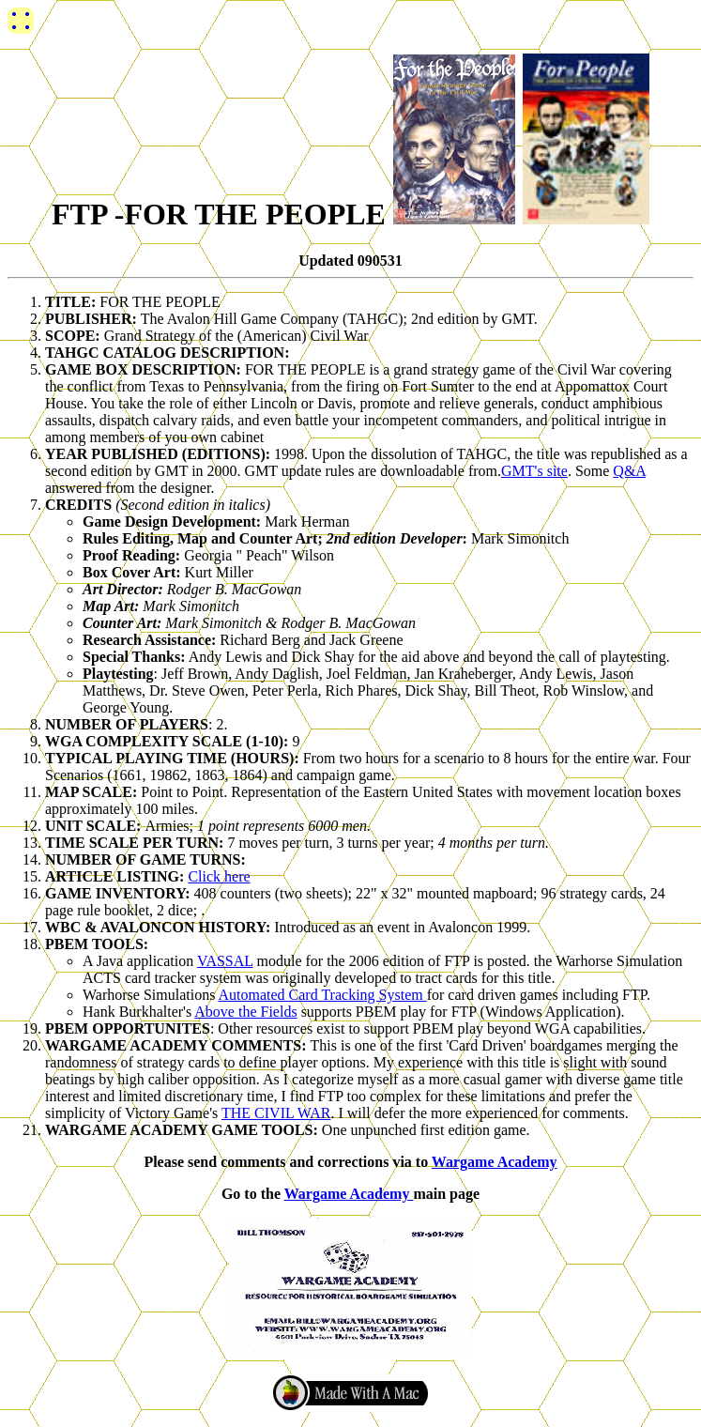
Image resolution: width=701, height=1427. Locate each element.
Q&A (629, 471)
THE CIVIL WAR (275, 1113)
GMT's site (534, 471)
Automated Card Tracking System (322, 995)
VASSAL (225, 961)
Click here (219, 876)
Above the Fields (245, 1012)
